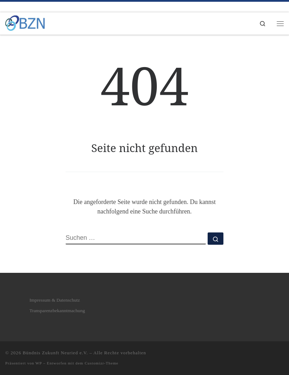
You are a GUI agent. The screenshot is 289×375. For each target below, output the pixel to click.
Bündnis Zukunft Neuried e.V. (55, 352)
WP (38, 363)
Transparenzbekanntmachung (57, 310)
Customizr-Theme (101, 363)
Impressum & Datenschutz (54, 300)
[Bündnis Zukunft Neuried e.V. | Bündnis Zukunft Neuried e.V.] (25, 22)
